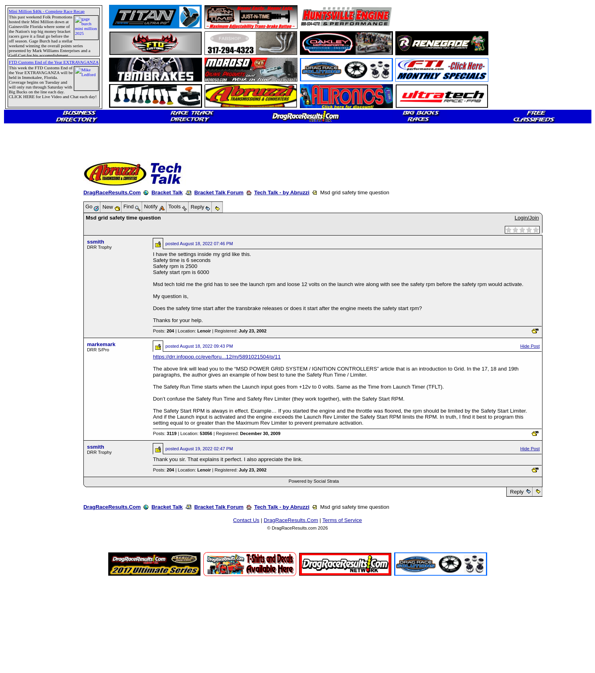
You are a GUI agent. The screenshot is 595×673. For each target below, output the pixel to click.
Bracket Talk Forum (218, 192)
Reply (516, 492)
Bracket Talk (167, 192)
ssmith (95, 242)
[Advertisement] (34, 290)
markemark (101, 344)
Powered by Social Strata (314, 481)
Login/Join (527, 218)
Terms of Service (342, 520)
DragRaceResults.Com (112, 192)
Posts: (163, 330)
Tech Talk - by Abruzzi (282, 192)
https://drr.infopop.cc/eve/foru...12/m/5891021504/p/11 (217, 357)
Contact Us (246, 520)
